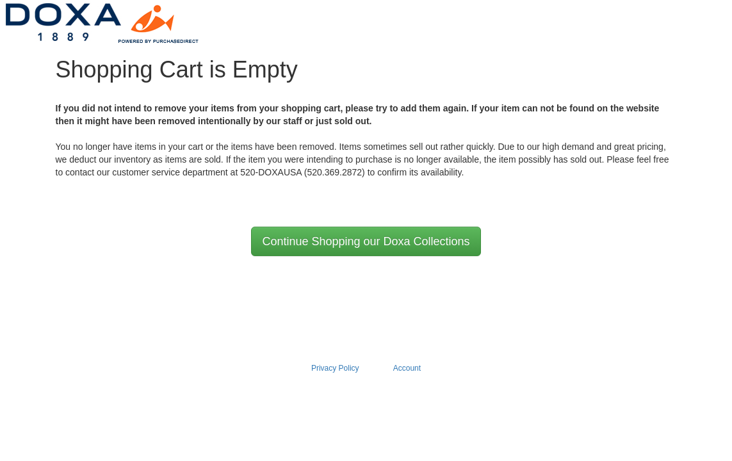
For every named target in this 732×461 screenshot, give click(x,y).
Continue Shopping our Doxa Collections (365, 241)
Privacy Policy (335, 368)
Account (407, 368)
